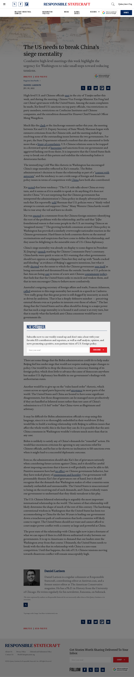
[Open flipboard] (26, 4)
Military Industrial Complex (23, 13)
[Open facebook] (20, 4)
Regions (93, 12)
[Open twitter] (14, 4)
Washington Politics (47, 13)
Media (66, 12)
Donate (126, 12)
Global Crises (77, 13)
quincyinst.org (125, 4)
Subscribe (97, 350)
